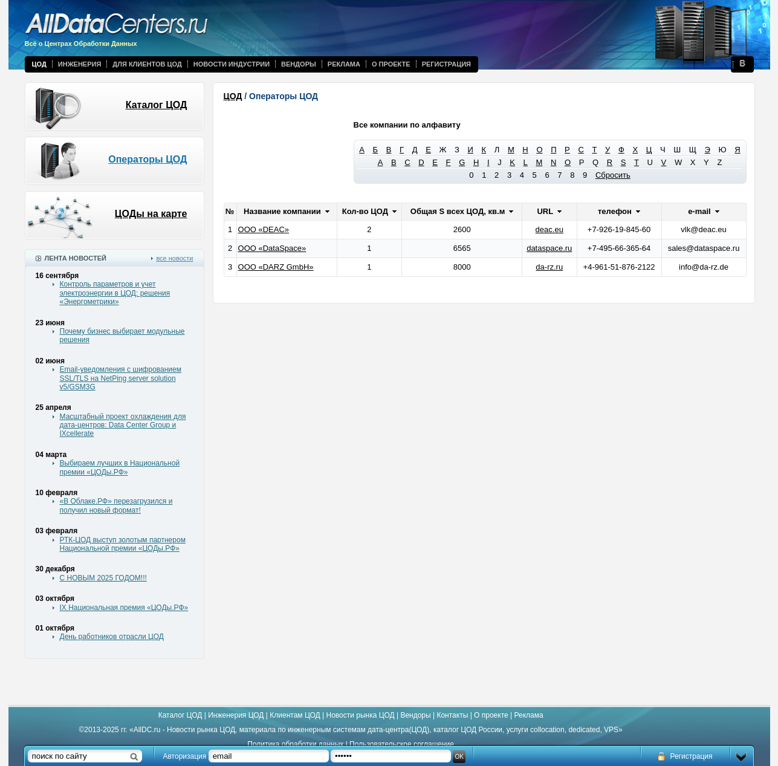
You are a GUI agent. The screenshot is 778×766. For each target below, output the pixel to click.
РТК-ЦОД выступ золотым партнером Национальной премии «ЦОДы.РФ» (123, 544)
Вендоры (298, 64)
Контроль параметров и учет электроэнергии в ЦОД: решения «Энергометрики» (115, 293)
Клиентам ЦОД (295, 715)
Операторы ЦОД (147, 159)
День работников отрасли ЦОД (112, 636)
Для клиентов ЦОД (146, 64)
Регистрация (446, 64)
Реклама (344, 64)
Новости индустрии (231, 64)
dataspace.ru (549, 248)
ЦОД (39, 64)
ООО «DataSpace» (272, 248)
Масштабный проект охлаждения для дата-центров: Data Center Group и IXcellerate (123, 425)
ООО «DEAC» (264, 229)
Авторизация (185, 756)
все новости (174, 258)
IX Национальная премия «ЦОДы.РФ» (124, 607)
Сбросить (613, 175)
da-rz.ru (549, 266)
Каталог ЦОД (156, 105)
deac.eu (549, 229)
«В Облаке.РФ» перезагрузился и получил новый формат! (116, 505)
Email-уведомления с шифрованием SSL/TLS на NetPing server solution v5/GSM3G (120, 378)
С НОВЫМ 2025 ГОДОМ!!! (103, 578)
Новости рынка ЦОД (360, 715)
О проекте (391, 64)
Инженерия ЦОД (236, 715)
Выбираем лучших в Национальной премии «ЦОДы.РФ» (120, 467)
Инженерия (80, 64)
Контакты (452, 715)
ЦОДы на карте (151, 214)
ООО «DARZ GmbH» (276, 266)
